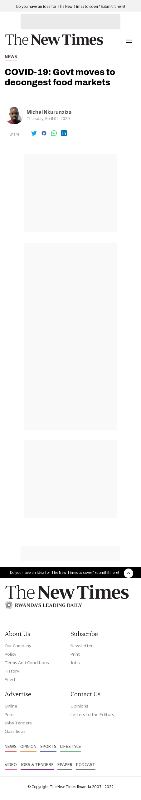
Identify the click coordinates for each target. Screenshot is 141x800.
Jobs (75, 662)
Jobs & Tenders (37, 764)
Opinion (28, 746)
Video (11, 764)
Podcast (85, 764)
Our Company (18, 645)
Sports (48, 746)
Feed (10, 679)
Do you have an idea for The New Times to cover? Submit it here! (70, 6)
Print (75, 654)
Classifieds (15, 731)
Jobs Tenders (18, 722)
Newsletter (81, 645)
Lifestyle (70, 746)
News (11, 56)
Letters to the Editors (92, 714)
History (12, 670)
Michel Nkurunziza (49, 112)
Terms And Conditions (27, 662)
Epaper (64, 764)
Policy (10, 654)
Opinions (79, 705)
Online (11, 705)
